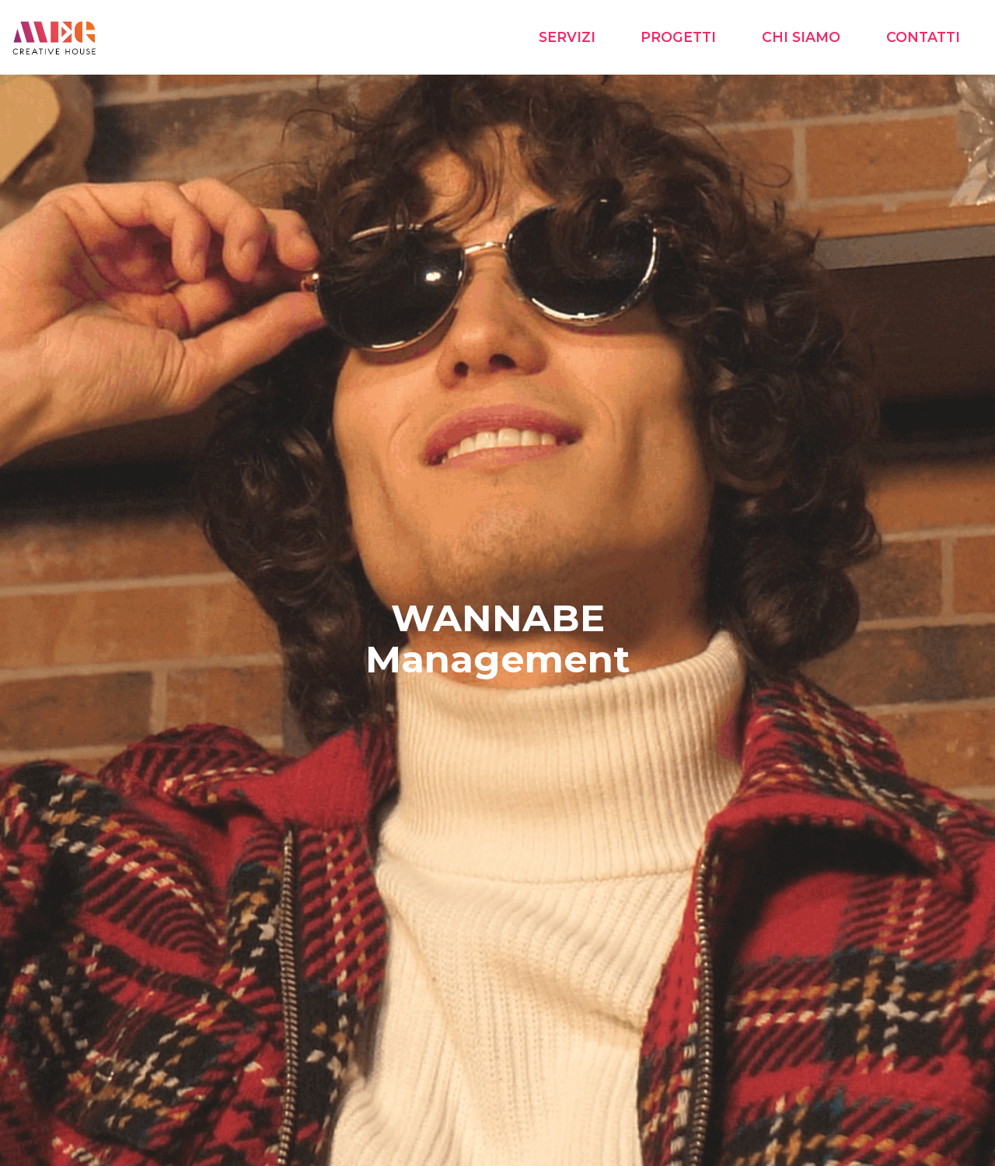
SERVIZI (567, 37)
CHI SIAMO (801, 37)
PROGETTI (678, 37)
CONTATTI (923, 37)
